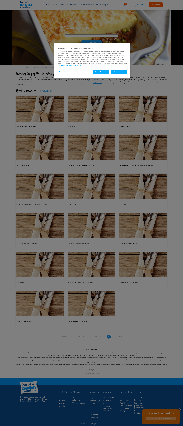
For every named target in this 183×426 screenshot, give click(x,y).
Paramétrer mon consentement (69, 72)
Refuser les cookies (101, 72)
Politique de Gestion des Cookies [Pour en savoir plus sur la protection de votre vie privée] (71, 65)
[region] (92, 60)
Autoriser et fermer (119, 72)
